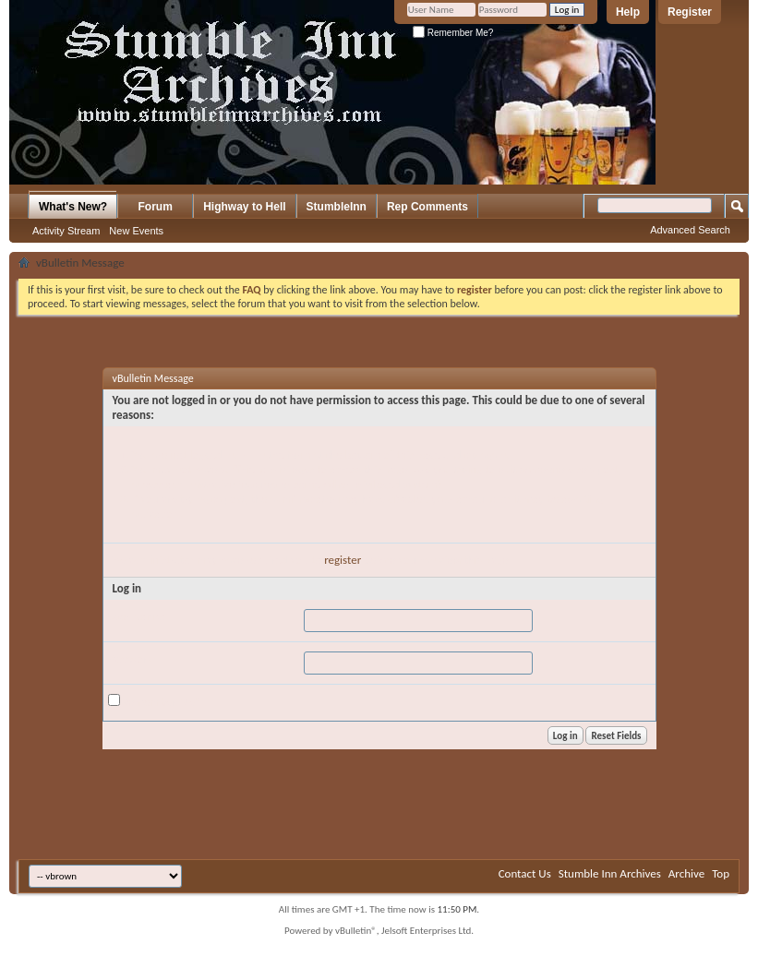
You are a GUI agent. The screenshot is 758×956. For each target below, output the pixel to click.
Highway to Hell (244, 206)
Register (690, 12)
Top (720, 873)
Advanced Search (690, 229)
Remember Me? (453, 33)
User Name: (136, 616)
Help (628, 12)
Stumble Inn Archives (610, 873)
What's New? (73, 206)
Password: (132, 658)
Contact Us (525, 873)
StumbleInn (337, 206)
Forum (155, 206)
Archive (686, 873)
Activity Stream (66, 230)
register (342, 560)
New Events (136, 230)
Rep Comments (427, 206)
